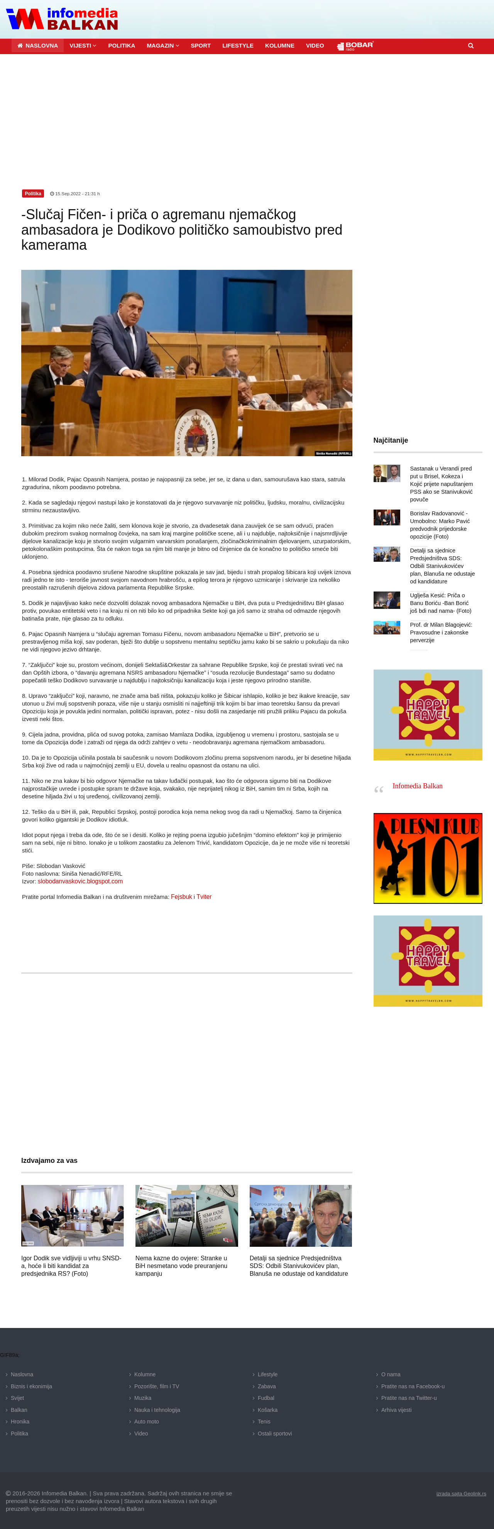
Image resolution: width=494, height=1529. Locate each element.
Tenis (264, 1420)
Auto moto (146, 1420)
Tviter (203, 895)
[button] (83, 44)
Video (141, 1432)
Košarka (267, 1409)
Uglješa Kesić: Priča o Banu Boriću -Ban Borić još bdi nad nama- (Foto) (442, 602)
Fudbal (266, 1397)
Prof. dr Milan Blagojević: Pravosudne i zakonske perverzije (440, 631)
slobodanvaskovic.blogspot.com (79, 880)
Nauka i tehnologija (157, 1409)
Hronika (20, 1420)
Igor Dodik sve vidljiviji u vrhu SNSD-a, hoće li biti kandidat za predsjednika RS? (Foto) (71, 1265)
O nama (391, 1373)
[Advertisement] (247, 111)
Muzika (142, 1397)
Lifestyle (267, 1373)
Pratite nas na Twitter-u (409, 1397)
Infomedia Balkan (418, 785)
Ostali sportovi (275, 1432)
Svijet (17, 1397)
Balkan (19, 1409)
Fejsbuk (181, 895)
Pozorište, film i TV (156, 1385)
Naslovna (22, 1373)
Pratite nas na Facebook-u (413, 1385)
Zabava (267, 1385)
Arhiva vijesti (396, 1409)
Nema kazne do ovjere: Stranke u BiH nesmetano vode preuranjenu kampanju (181, 1265)
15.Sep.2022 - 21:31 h (75, 192)
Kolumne (145, 1373)
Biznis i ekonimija (31, 1385)
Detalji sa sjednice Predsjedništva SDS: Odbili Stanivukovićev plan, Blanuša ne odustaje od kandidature (299, 1265)
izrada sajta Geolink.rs (459, 1492)
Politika (19, 1432)
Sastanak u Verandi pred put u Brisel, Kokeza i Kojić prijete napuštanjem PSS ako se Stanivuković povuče (442, 482)
